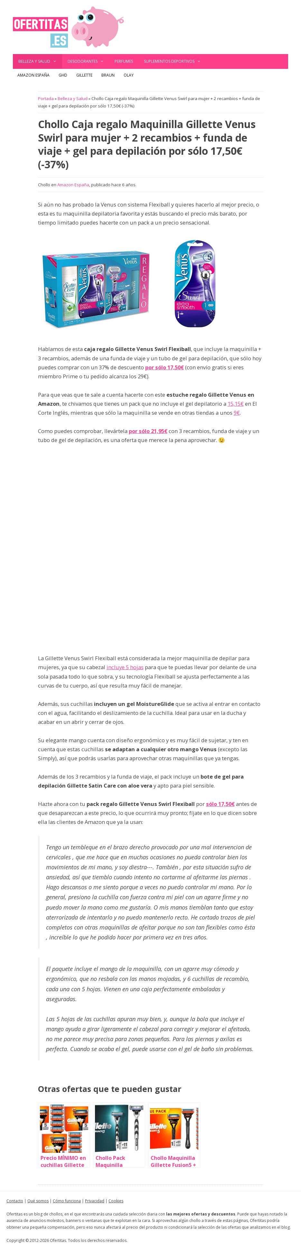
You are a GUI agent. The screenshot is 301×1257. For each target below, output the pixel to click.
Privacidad (94, 1201)
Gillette (84, 75)
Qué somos (38, 1201)
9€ (237, 412)
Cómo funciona (67, 1201)
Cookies (115, 1201)
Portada (46, 98)
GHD (63, 75)
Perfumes (124, 61)
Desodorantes (88, 61)
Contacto (14, 1201)
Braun (108, 75)
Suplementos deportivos (175, 61)
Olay (129, 75)
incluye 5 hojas (125, 667)
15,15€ (236, 403)
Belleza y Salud (40, 61)
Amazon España (33, 75)
